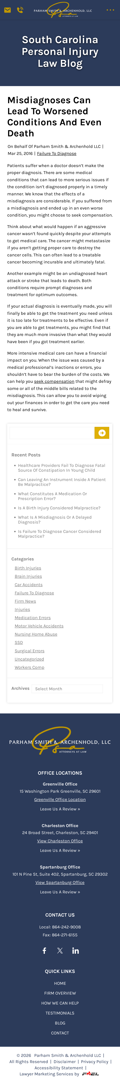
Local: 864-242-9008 (60, 926)
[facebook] (44, 951)
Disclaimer (65, 1061)
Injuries (22, 609)
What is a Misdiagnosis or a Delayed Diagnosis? (55, 520)
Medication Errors (33, 617)
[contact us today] (10, 12)
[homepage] (60, 739)
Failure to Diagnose (34, 592)
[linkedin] (75, 951)
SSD (19, 642)
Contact (60, 1032)
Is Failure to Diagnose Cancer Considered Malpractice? (59, 534)
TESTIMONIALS (60, 1012)
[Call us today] (22, 12)
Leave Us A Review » (60, 808)
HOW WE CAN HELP (60, 1002)
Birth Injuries (28, 568)
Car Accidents (29, 584)
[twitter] (60, 951)
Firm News (25, 601)
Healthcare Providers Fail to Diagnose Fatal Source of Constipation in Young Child (61, 468)
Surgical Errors (30, 650)
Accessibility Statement (59, 1067)
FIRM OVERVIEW (60, 992)
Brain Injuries (28, 576)
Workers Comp (29, 667)
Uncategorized (29, 659)
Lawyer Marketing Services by (60, 1073)
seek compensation (54, 381)
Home (60, 983)
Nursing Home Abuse (36, 634)
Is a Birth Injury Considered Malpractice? (59, 507)
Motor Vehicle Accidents (39, 625)
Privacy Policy (94, 1061)
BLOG (60, 1022)
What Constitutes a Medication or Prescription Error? (52, 496)
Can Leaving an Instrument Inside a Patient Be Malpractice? (62, 482)
